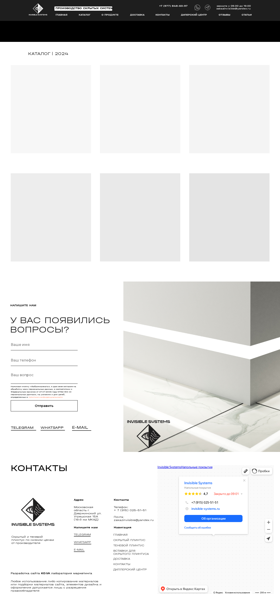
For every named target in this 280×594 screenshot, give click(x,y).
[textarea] (44, 377)
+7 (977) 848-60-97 (173, 6)
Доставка (137, 15)
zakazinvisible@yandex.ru (233, 8)
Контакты (163, 15)
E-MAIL (79, 549)
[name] (44, 344)
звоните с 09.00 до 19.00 (234, 6)
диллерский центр (130, 569)
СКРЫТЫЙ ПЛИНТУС (129, 540)
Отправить (44, 406)
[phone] (44, 360)
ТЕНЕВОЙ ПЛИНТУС (128, 545)
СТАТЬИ (247, 15)
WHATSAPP (82, 542)
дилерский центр (194, 15)
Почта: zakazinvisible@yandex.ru (134, 518)
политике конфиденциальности (46, 397)
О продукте (110, 15)
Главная (61, 15)
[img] (38, 9)
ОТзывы (224, 15)
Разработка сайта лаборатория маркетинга (51, 573)
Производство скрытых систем (84, 8)
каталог (84, 15)
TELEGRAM (82, 534)
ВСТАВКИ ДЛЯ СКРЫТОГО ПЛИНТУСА (131, 552)
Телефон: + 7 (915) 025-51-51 (130, 509)
